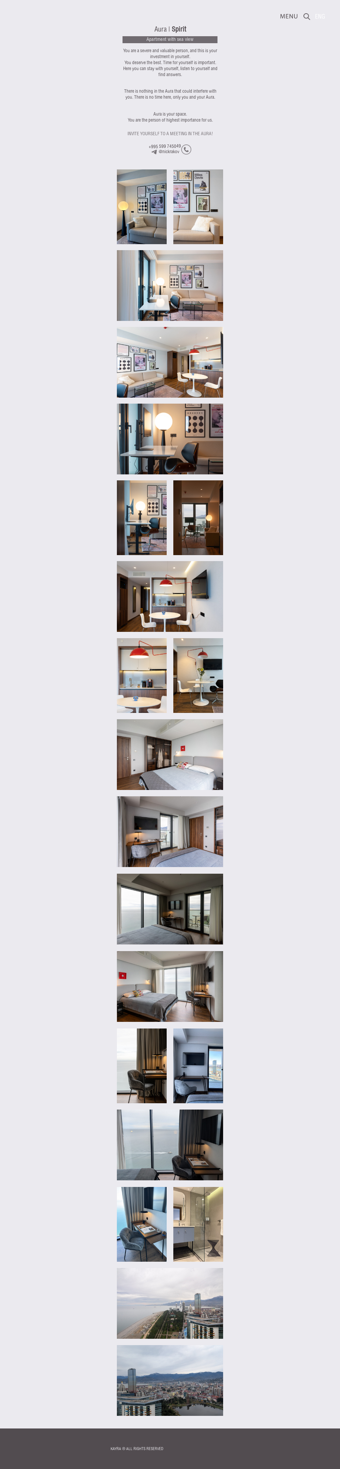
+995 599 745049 (165, 146)
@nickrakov (169, 152)
